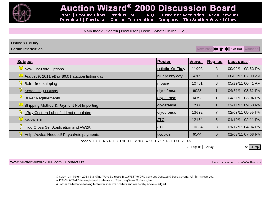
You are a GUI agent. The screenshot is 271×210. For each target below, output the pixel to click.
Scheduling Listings (41, 91)
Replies (214, 61)
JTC (160, 120)
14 (146, 141)
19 (173, 141)
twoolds (164, 134)
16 (156, 141)
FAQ (183, 31)
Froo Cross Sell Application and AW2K (58, 127)
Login (145, 31)
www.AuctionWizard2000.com (36, 162)
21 (184, 141)
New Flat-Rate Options (44, 69)
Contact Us (74, 162)
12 (135, 141)
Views (196, 61)
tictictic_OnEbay (171, 68)
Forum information (27, 49)
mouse (163, 83)
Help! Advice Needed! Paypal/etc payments (62, 134)
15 (151, 141)
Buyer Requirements (42, 98)
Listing (16, 43)
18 (167, 141)
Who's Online (165, 31)
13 (140, 141)
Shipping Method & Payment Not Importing (61, 105)
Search (112, 31)
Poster (164, 61)
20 (178, 141)
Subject (25, 61)
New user (129, 31)
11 (129, 141)
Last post (239, 61)
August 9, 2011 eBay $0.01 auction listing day (64, 76)
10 (124, 141)
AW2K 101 (34, 120)
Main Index (93, 31)
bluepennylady (170, 76)
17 (162, 141)
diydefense (166, 90)
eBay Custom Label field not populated (58, 113)
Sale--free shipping (41, 83)
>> (189, 141)
